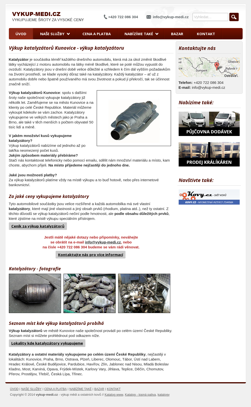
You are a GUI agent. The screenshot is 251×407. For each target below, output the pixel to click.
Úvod (21, 33)
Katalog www (114, 394)
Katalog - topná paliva (140, 394)
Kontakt (206, 33)
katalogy (164, 394)
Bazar (177, 33)
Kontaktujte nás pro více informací (90, 254)
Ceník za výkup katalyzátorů (37, 226)
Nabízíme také (139, 33)
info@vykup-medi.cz (170, 17)
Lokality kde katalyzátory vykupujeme (47, 343)
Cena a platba (96, 33)
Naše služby (52, 33)
